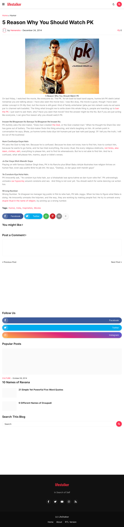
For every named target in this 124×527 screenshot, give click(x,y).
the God (56, 125)
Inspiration (27, 208)
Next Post (115, 262)
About (59, 522)
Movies (37, 208)
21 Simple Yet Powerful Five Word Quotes (41, 389)
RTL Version (70, 522)
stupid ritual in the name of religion (18, 200)
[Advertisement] (24, 288)
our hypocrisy (18, 181)
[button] (3, 4)
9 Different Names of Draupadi (35, 403)
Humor (13, 15)
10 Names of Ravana (16, 382)
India (18, 208)
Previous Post (10, 262)
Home (5, 15)
